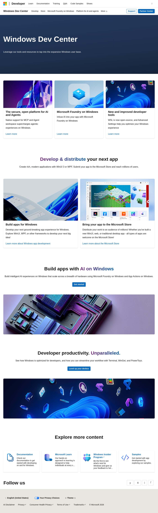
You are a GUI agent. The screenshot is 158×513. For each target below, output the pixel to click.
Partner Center (146, 11)
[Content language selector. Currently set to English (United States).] (16, 498)
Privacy (21, 505)
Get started (79, 284)
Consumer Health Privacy (41, 505)
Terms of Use (62, 505)
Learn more (11, 134)
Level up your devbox (79, 368)
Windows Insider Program (102, 455)
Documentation (25, 454)
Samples (136, 454)
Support (131, 11)
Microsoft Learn (63, 454)
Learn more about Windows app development (28, 243)
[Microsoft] (5, 4)
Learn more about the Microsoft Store (101, 243)
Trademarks (79, 505)
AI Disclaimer (9, 505)
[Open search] (152, 3)
